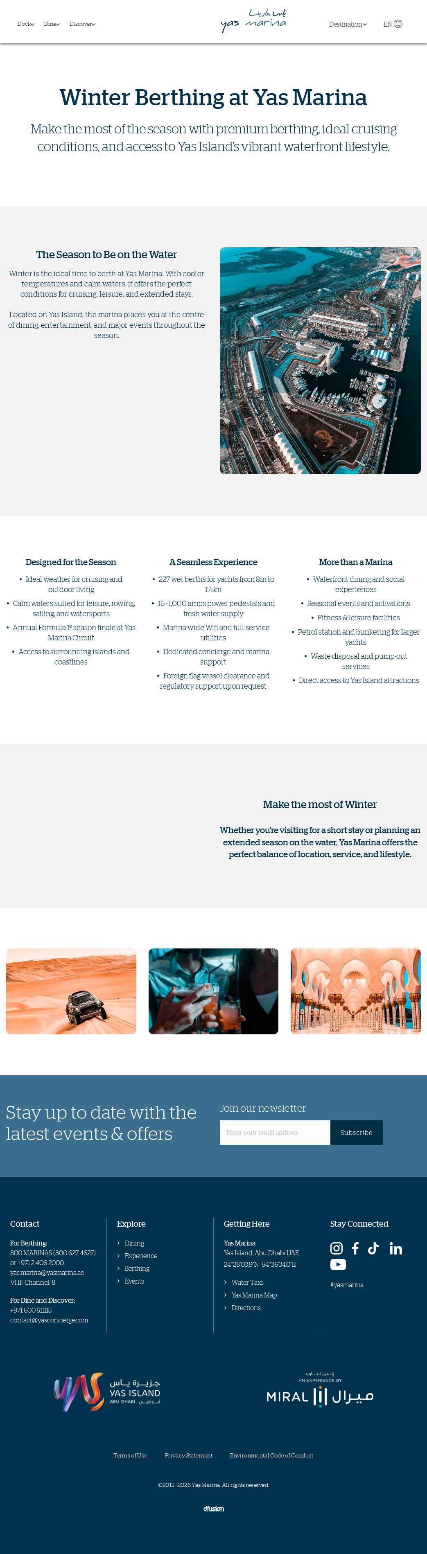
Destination (345, 24)
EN (393, 26)
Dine (50, 23)
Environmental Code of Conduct (271, 1455)
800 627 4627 (74, 1253)
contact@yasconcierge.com (49, 1320)
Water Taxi (247, 1282)
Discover (81, 23)
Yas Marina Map (254, 1295)
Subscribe (357, 1132)
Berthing (137, 1268)
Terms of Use (130, 1455)
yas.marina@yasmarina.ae (47, 1272)
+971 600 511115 (31, 1310)
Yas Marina (253, 22)
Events (134, 1281)
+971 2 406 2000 (41, 1263)
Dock (24, 23)
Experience (141, 1256)
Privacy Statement (188, 1455)
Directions (246, 1308)
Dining (134, 1243)
